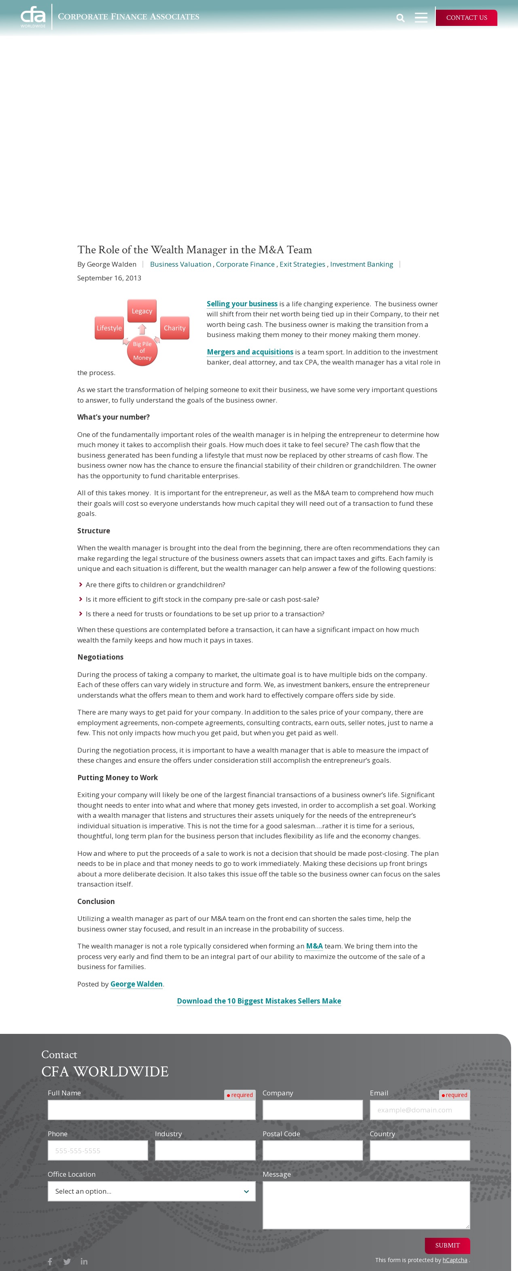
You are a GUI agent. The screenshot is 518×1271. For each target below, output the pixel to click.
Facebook (50, 1262)
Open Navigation (425, 17)
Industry (168, 1133)
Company (278, 1092)
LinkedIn (84, 1262)
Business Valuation (180, 264)
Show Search (401, 18)
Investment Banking (361, 264)
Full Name (64, 1092)
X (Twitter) (67, 1262)
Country (382, 1133)
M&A (314, 946)
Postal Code (281, 1133)
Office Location (72, 1174)
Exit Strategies (302, 264)
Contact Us (466, 17)
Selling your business (242, 303)
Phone (58, 1133)
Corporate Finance (245, 264)
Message (277, 1174)
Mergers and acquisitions (250, 351)
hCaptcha (455, 1260)
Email (379, 1092)
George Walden (136, 984)
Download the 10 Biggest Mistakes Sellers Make (259, 1001)
